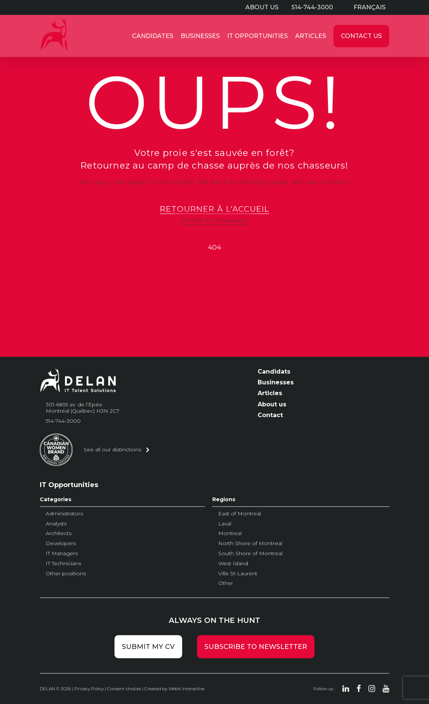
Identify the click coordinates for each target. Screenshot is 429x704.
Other (225, 583)
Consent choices (124, 688)
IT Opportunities (257, 35)
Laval (224, 523)
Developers (61, 543)
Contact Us (361, 35)
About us (261, 7)
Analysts (56, 523)
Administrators (64, 513)
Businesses (200, 35)
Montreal (230, 533)
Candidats (274, 371)
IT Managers (62, 553)
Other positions (66, 573)
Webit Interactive (186, 688)
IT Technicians (63, 563)
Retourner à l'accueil (214, 209)
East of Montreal (239, 513)
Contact (270, 415)
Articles (310, 35)
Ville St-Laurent (237, 573)
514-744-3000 (312, 7)
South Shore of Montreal (250, 553)
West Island (233, 563)
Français (370, 7)
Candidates (152, 35)
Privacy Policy (89, 688)
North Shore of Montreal (250, 543)
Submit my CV (148, 647)
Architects (58, 533)
